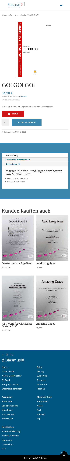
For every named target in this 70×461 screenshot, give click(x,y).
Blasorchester (21, 15)
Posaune (41, 388)
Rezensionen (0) (13, 164)
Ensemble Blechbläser (12, 388)
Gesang (40, 371)
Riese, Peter (7, 401)
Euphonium (42, 375)
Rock (39, 410)
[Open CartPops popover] (64, 455)
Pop (38, 418)
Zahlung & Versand (10, 435)
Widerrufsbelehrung (11, 431)
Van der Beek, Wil (10, 405)
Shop (4, 15)
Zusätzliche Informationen (18, 159)
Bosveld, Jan (7, 418)
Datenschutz (7, 444)
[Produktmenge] (5, 122)
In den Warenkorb (26, 122)
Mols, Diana (7, 410)
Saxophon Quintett (10, 384)
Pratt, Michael (8, 414)
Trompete (41, 380)
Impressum (7, 440)
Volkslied (41, 414)
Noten (10, 15)
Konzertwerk (43, 401)
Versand (24, 96)
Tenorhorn (42, 384)
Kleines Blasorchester (11, 375)
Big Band (6, 380)
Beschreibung (12, 155)
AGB (4, 448)
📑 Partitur (13, 113)
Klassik (40, 405)
